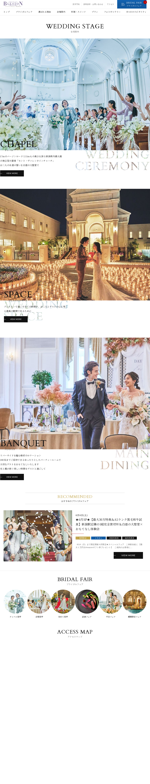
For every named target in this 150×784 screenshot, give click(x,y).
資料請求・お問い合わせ (93, 4)
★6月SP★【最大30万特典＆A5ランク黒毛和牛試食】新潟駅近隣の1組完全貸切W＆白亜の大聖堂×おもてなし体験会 (109, 526)
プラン (95, 11)
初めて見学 (62, 616)
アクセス (110, 4)
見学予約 (76, 4)
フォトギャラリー (112, 11)
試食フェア (87, 616)
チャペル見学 (14, 616)
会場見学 (38, 616)
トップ (6, 11)
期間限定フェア (135, 616)
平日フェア (111, 616)
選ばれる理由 (44, 11)
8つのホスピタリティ (136, 11)
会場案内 (61, 11)
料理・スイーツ (78, 11)
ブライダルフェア (24, 11)
